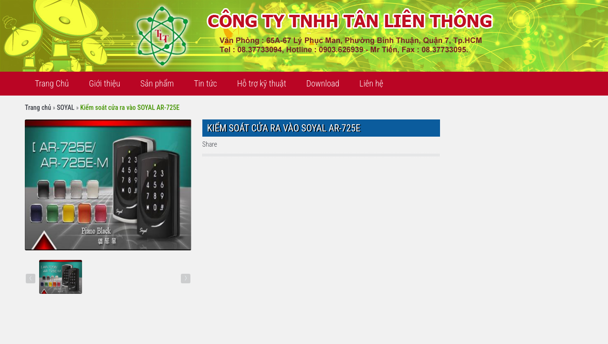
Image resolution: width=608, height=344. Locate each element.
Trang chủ (38, 107)
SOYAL (65, 107)
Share (209, 144)
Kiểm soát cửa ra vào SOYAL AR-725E (129, 107)
